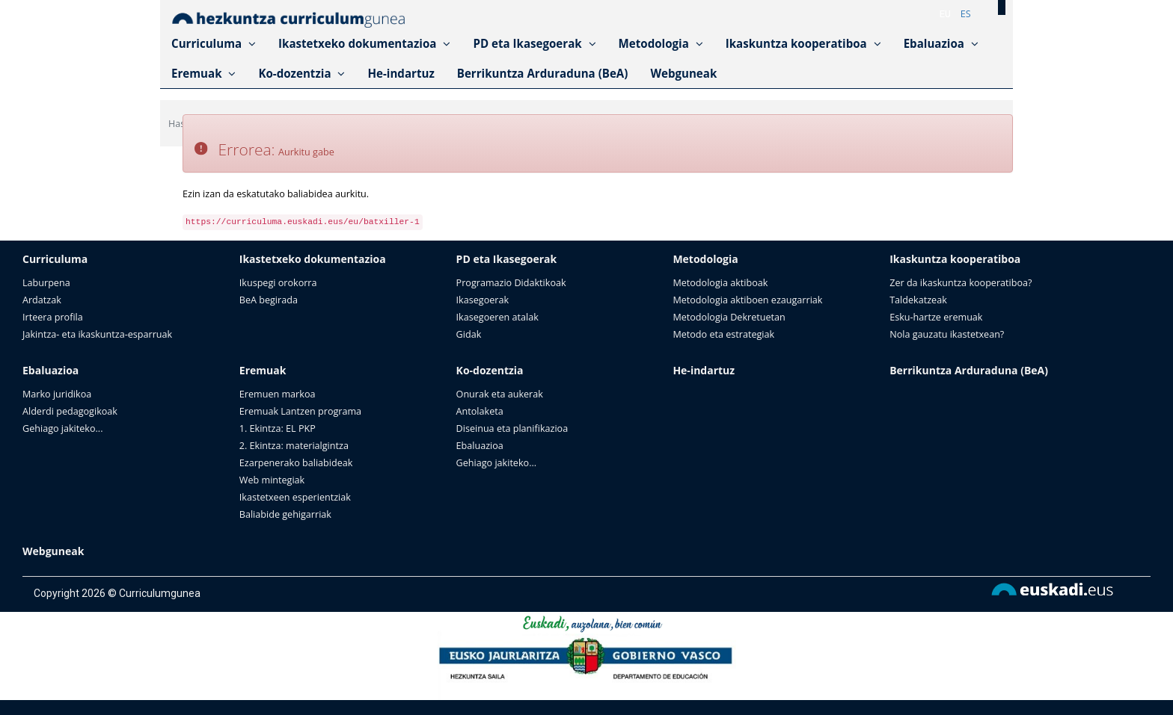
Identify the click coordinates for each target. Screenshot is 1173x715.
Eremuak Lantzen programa (300, 411)
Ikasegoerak (482, 300)
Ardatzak (41, 300)
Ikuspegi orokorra (278, 282)
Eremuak (263, 370)
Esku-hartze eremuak (935, 317)
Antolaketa (479, 411)
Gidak (469, 334)
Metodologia (705, 259)
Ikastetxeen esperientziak (295, 497)
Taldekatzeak (918, 300)
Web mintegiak (271, 480)
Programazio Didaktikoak (511, 282)
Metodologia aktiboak (720, 282)
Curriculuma (55, 259)
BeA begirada (268, 300)
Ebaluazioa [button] (941, 43)
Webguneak (683, 73)
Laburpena (46, 282)
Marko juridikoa (56, 394)
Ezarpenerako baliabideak (296, 462)
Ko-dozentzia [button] (301, 73)
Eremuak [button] (203, 73)
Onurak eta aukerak (499, 394)
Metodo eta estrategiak (723, 334)
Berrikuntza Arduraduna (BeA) (542, 73)
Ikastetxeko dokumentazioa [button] (364, 43)
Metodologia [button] (661, 43)
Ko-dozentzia (490, 370)
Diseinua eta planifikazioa (512, 428)
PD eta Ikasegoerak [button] (534, 43)
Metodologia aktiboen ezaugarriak (747, 300)
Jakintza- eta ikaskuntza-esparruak (97, 334)
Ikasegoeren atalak (497, 317)
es (966, 13)
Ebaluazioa (50, 370)
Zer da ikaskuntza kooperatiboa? (960, 282)
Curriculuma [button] (213, 43)
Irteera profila (52, 317)
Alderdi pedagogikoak (69, 411)
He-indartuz (400, 73)
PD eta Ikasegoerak (506, 259)
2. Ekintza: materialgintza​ (294, 445)
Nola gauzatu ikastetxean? (946, 334)
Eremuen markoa (277, 394)
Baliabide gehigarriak (285, 514)
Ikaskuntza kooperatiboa (954, 259)
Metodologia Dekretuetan (729, 317)
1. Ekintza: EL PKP (277, 428)
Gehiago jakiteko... (62, 428)
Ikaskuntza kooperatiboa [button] (803, 43)
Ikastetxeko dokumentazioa (312, 259)
